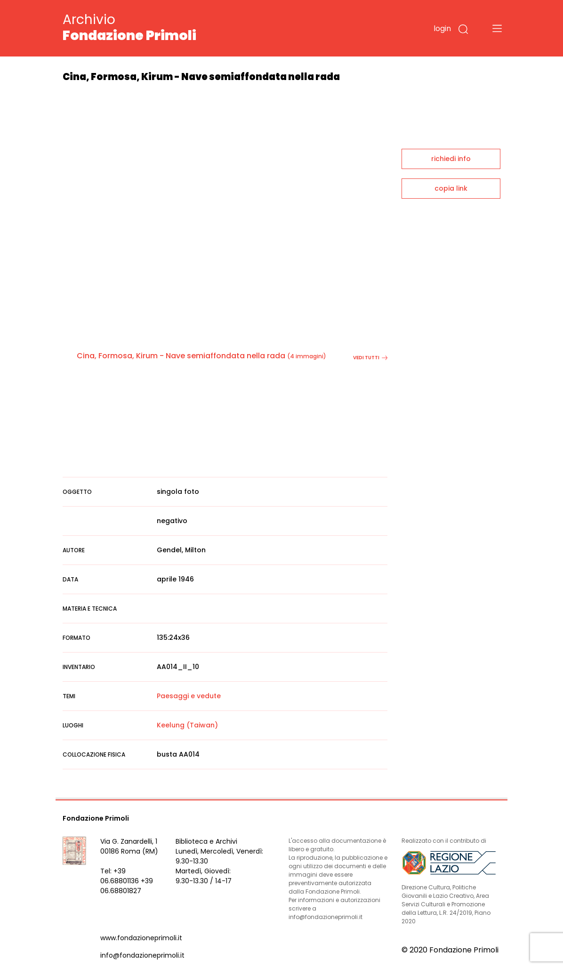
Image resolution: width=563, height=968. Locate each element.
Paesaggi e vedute (189, 696)
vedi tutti (370, 357)
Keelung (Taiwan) (187, 725)
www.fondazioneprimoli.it (141, 938)
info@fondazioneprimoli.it (142, 955)
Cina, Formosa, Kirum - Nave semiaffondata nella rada (181, 355)
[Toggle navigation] (497, 28)
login (442, 28)
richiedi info (451, 158)
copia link (450, 188)
